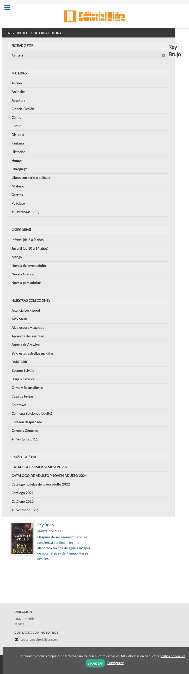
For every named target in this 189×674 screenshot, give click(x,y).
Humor (16, 160)
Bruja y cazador (22, 379)
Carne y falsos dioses (27, 388)
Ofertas (17, 195)
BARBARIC (19, 362)
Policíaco (18, 203)
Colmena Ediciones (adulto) (31, 413)
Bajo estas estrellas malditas (32, 353)
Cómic (16, 117)
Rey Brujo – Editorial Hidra (35, 33)
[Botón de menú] (9, 7)
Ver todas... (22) (25, 212)
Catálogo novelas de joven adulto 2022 (40, 484)
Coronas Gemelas (24, 431)
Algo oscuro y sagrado (27, 327)
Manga (16, 257)
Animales (18, 92)
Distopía (17, 135)
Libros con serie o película (30, 177)
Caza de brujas (22, 396)
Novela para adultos (26, 283)
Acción (16, 83)
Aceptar (95, 662)
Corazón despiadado (26, 422)
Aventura (18, 100)
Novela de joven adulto (28, 265)
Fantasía (88, 55)
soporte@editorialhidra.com (39, 639)
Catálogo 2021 (22, 493)
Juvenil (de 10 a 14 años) (29, 248)
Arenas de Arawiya (25, 345)
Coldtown (18, 405)
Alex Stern (19, 319)
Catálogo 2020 (22, 501)
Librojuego (19, 169)
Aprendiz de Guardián (27, 336)
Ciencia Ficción (22, 109)
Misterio (17, 186)
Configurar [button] (115, 662)
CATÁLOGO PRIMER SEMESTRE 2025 (40, 467)
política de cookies (172, 656)
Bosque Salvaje (22, 370)
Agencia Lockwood (25, 310)
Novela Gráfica (22, 274)
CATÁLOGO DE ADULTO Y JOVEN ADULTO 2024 (49, 476)
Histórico (18, 152)
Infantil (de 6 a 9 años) (27, 240)
